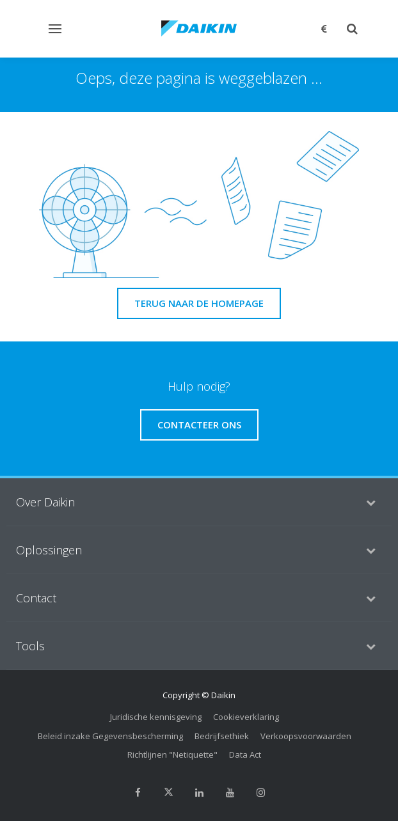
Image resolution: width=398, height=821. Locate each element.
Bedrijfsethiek (222, 736)
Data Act (245, 754)
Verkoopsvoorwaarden (305, 736)
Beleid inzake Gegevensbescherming (110, 736)
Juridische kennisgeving (156, 717)
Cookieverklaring (246, 717)
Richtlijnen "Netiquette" (172, 754)
